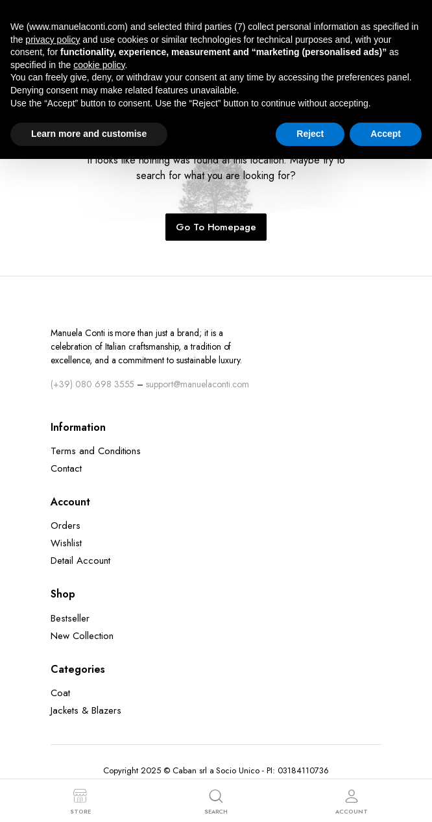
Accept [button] (385, 133)
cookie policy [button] (99, 65)
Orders (65, 525)
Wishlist (66, 543)
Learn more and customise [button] (89, 133)
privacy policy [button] (52, 39)
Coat (60, 693)
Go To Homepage (216, 227)
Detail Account (80, 560)
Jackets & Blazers (86, 710)
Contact (66, 468)
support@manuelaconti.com (197, 384)
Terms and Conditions (96, 451)
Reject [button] (310, 133)
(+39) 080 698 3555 (92, 384)
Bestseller (70, 618)
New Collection (82, 636)
